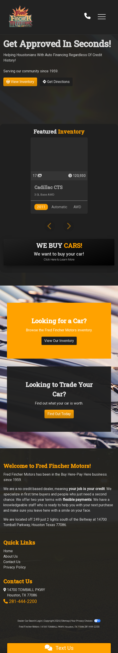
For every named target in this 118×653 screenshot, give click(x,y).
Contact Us (11, 562)
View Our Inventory (59, 347)
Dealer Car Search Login (30, 621)
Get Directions (56, 82)
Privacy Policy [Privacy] (14, 567)
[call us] (87, 16)
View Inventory (20, 82)
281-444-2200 (23, 601)
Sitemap (65, 621)
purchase (106, 505)
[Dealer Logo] (20, 16)
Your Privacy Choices (85, 621)
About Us (10, 556)
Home (8, 551)
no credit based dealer (35, 489)
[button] (101, 16)
